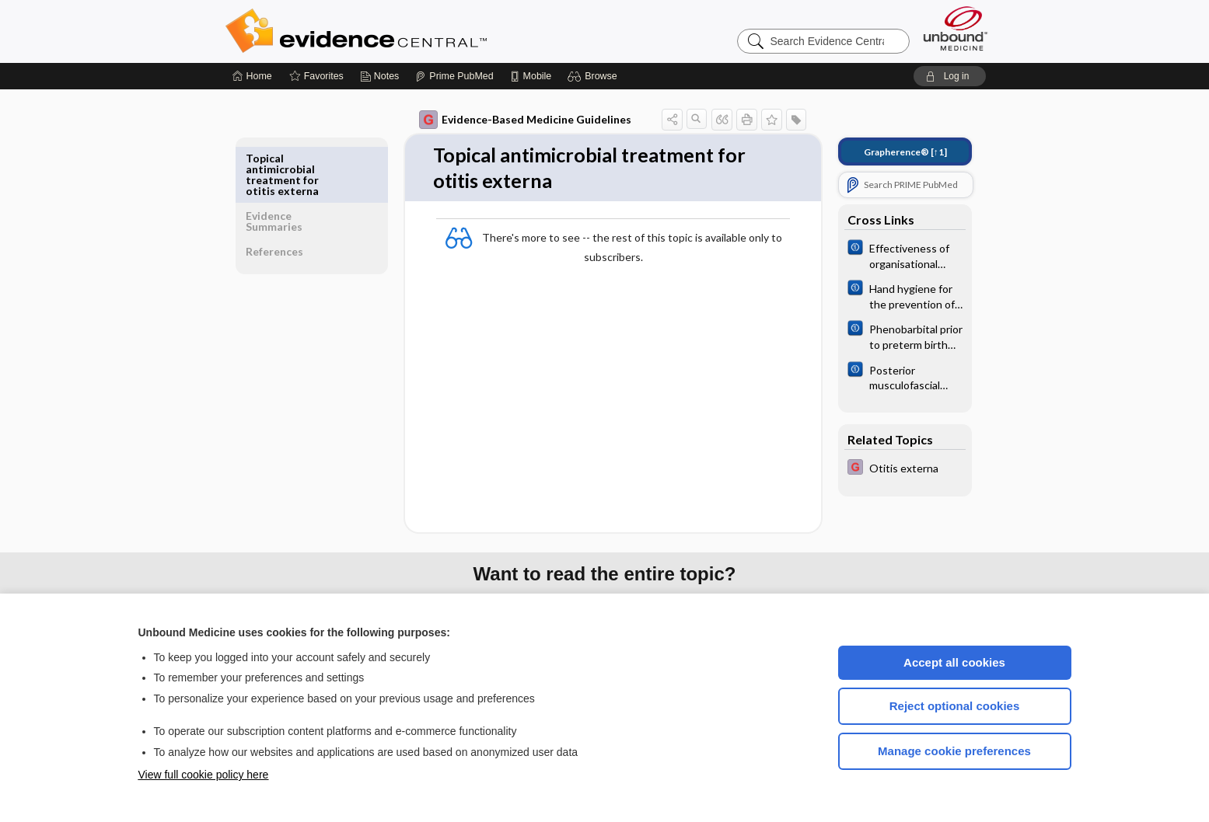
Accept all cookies (954, 662)
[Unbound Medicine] (955, 28)
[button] (594, 76)
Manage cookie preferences (954, 751)
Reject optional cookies (954, 705)
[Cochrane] (894, 255)
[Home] (252, 76)
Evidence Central (418, 31)
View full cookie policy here (203, 774)
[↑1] (894, 152)
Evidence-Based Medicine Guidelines (514, 119)
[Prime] (454, 76)
